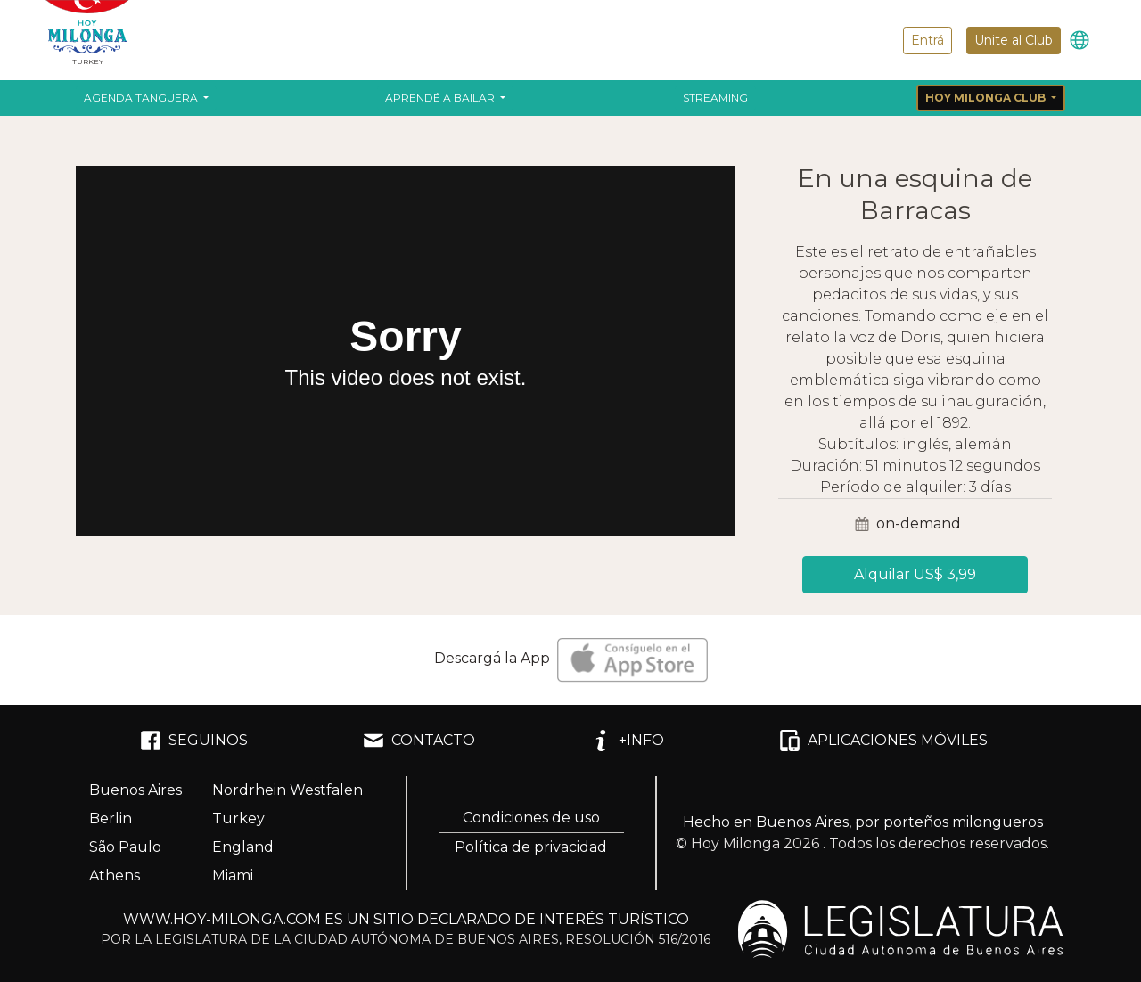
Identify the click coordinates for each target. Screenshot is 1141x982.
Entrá (927, 40)
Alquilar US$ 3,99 (915, 574)
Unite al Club (1013, 40)
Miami (232, 875)
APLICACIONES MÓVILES (883, 740)
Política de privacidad (531, 847)
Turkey (238, 818)
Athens (114, 875)
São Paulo (125, 847)
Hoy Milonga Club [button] (986, 97)
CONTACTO (419, 740)
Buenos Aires (135, 790)
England (243, 847)
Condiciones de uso (531, 817)
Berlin (110, 818)
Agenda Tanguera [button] (142, 97)
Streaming (715, 97)
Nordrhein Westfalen (287, 790)
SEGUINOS (194, 740)
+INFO (627, 740)
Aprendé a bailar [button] (441, 97)
